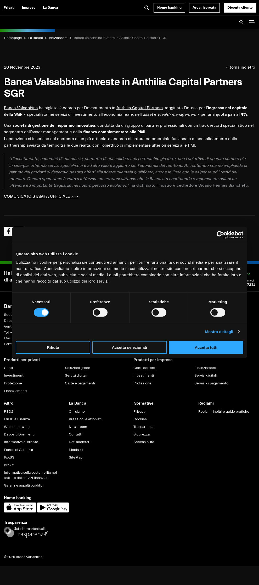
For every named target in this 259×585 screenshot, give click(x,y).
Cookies (140, 419)
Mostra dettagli (219, 331)
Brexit (9, 465)
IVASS (9, 457)
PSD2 (8, 412)
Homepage (13, 38)
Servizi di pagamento (211, 383)
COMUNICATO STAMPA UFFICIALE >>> (41, 196)
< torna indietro (240, 67)
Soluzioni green (77, 368)
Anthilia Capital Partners (139, 108)
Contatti (75, 434)
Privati (9, 7)
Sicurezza (141, 434)
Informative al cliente (21, 442)
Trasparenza (143, 427)
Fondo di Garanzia (18, 450)
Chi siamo (77, 412)
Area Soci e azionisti (85, 419)
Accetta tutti (206, 347)
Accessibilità (143, 442)
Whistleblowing (17, 427)
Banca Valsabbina (21, 108)
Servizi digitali (76, 375)
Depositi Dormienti (19, 434)
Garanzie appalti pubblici (23, 485)
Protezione (13, 383)
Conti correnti (144, 368)
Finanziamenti (15, 391)
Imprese (29, 7)
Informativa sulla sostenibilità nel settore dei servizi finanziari (30, 475)
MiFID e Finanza (17, 419)
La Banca (50, 7)
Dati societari (79, 442)
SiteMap (75, 457)
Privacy (139, 412)
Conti (8, 368)
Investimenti (14, 375)
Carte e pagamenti (80, 383)
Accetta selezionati (129, 347)
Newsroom (58, 38)
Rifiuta (53, 347)
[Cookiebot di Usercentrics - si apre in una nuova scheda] (220, 235)
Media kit (76, 450)
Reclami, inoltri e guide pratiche (223, 412)
